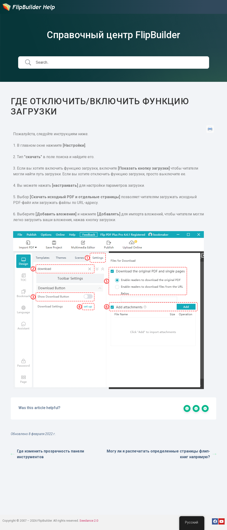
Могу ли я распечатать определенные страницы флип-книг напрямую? (161, 454)
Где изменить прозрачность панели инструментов (47, 454)
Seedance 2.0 (88, 520)
